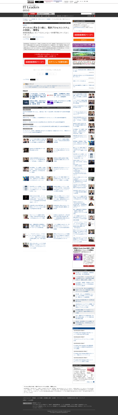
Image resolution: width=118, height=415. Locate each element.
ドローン (71, 2)
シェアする (26, 39)
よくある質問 (30, 400)
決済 (48, 85)
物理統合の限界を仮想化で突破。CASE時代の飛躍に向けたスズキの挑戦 (61, 159)
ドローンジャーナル (87, 406)
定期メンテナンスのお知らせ (79, 81)
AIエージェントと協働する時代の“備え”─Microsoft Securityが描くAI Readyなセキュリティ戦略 (37, 216)
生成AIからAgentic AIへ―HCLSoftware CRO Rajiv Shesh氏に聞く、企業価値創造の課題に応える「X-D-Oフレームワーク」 (80, 204)
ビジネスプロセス (28, 85)
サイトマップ (82, 398)
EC (50, 85)
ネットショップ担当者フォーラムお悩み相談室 (56, 406)
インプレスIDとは (78, 31)
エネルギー (66, 2)
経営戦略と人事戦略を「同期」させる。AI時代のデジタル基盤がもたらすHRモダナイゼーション (38, 178)
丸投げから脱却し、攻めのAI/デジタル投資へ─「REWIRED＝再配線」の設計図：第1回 (38, 102)
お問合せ (24, 400)
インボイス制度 (51, 87)
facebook (26, 10)
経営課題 (32, 13)
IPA (43, 87)
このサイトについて (27, 398)
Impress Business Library (78, 27)
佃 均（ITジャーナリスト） (39, 37)
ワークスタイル (53, 16)
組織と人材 (61, 16)
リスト (37, 79)
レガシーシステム (43, 85)
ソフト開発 (77, 1)
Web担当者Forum (56, 404)
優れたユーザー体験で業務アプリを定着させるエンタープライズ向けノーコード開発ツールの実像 (61, 178)
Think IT (50, 404)
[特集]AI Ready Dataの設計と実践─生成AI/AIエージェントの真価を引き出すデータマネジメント (83, 250)
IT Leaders (31, 7)
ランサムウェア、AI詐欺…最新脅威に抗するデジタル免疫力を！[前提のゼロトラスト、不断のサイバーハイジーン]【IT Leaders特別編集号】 (47, 131)
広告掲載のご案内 (47, 398)
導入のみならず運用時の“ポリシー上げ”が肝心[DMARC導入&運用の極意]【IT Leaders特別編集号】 (46, 126)
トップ (25, 14)
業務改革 (32, 16)
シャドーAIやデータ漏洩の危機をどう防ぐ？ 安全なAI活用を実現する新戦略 (62, 141)
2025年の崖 (54, 85)
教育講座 (76, 2)
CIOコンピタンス (69, 16)
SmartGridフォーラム (82, 404)
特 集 (50, 13)
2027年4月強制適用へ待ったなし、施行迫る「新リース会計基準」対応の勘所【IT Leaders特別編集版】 (46, 112)
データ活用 (45, 16)
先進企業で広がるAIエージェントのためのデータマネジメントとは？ (61, 169)
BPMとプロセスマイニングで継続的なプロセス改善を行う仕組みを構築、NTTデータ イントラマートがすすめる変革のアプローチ (80, 232)
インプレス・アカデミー (38, 407)
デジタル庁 (39, 87)
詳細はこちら (90, 381)
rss (28, 10)
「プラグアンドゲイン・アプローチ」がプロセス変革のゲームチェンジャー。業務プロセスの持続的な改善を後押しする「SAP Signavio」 (38, 237)
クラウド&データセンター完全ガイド (40, 404)
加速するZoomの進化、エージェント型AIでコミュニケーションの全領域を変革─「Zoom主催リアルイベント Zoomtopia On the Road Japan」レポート (38, 199)
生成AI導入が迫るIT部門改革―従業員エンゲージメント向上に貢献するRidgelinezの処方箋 (38, 207)
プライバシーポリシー (61, 398)
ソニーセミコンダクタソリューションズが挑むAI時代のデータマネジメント (61, 150)
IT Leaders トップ (26, 19)
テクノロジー (41, 13)
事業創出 (38, 16)
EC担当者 (71, 1)
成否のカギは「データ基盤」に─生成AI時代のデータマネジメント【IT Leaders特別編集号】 (45, 117)
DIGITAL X (80, 406)
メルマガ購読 (40, 398)
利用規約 (34, 398)
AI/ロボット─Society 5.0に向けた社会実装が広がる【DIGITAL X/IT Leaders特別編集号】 (44, 122)
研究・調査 (86, 1)
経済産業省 (34, 87)
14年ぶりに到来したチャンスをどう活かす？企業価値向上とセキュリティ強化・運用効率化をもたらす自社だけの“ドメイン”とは (80, 180)
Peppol (46, 87)
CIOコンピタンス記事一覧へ (64, 23)
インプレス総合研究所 (65, 404)
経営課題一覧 (34, 19)
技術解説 (48, 19)
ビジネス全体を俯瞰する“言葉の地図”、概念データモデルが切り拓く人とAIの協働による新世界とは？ (38, 141)
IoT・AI (81, 1)
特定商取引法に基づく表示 (72, 398)
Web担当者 (66, 1)
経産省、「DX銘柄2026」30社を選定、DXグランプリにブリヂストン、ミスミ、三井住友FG (62, 95)
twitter (24, 10)
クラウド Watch (74, 404)
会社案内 (54, 398)
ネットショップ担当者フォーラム (39, 406)
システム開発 (36, 85)
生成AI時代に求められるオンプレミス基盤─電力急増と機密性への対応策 (61, 207)
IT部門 (30, 87)
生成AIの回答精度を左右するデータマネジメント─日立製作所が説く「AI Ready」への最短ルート (38, 159)
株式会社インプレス (37, 402)
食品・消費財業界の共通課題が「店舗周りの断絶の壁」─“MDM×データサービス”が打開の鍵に (38, 226)
